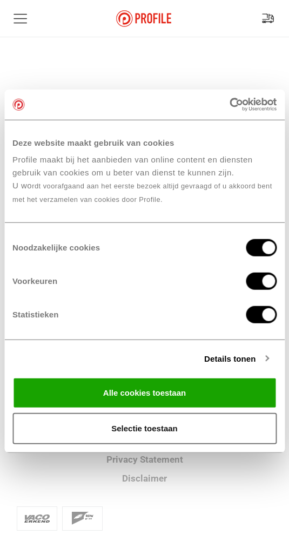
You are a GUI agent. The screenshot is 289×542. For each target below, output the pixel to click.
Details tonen (230, 358)
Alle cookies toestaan (144, 392)
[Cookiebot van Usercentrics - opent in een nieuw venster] (229, 105)
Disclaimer (144, 478)
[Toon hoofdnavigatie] (20, 18)
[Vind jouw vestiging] (268, 18)
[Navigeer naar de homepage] (143, 18)
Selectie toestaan (144, 427)
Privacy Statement (144, 459)
